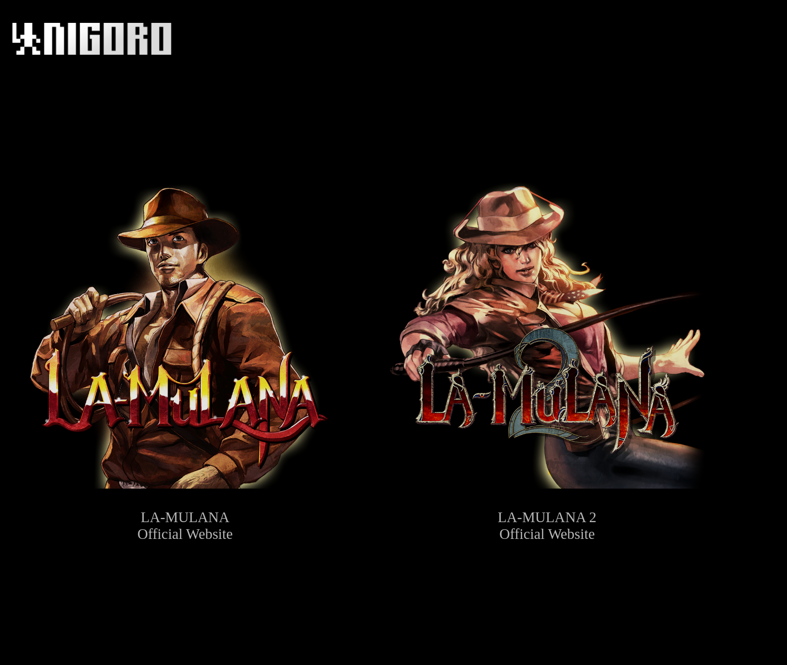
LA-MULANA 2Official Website (547, 357)
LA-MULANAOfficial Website (184, 357)
